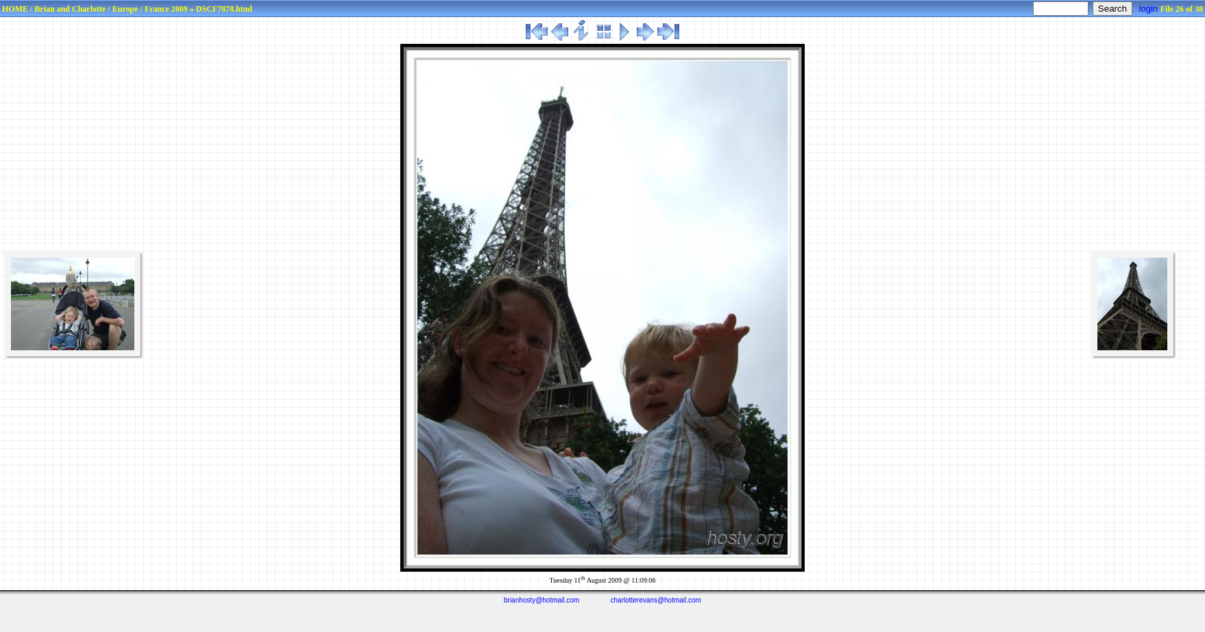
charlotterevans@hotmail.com (656, 600)
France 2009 (166, 9)
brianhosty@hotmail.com (541, 600)
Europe (125, 9)
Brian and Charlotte (70, 9)
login (1148, 8)
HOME (15, 9)
